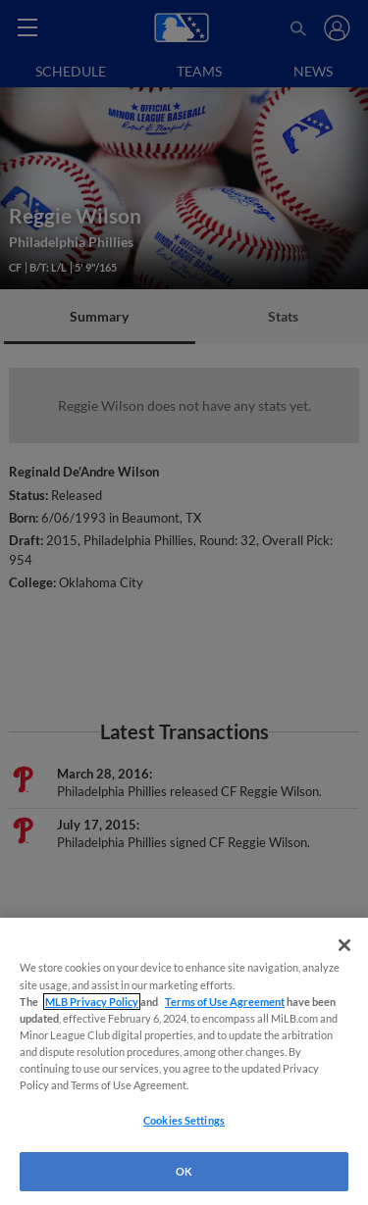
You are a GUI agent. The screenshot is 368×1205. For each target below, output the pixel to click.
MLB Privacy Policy (91, 1001)
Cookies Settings (184, 1120)
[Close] (344, 945)
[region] (184, 1061)
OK (184, 1171)
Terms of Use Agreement (225, 1001)
